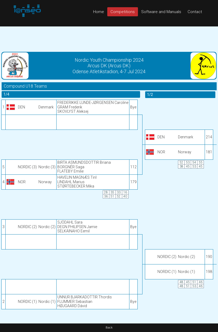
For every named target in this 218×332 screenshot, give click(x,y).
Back (109, 327)
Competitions (122, 11)
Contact (195, 11)
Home (98, 11)
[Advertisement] (109, 38)
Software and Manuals (161, 11)
